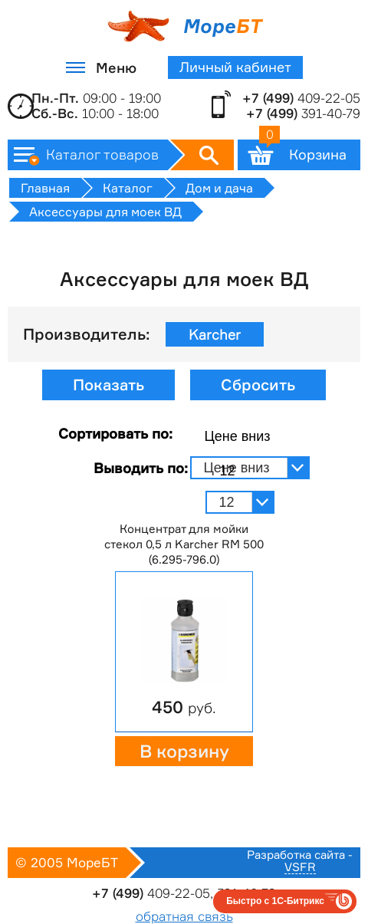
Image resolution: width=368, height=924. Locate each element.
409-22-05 (301, 98)
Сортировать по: (115, 433)
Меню (116, 67)
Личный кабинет (235, 67)
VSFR (300, 867)
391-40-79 (303, 113)
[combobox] (250, 437)
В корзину (184, 751)
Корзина (303, 151)
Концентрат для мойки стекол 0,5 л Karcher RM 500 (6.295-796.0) (184, 544)
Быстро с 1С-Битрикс (275, 901)
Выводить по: (141, 467)
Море (184, 26)
